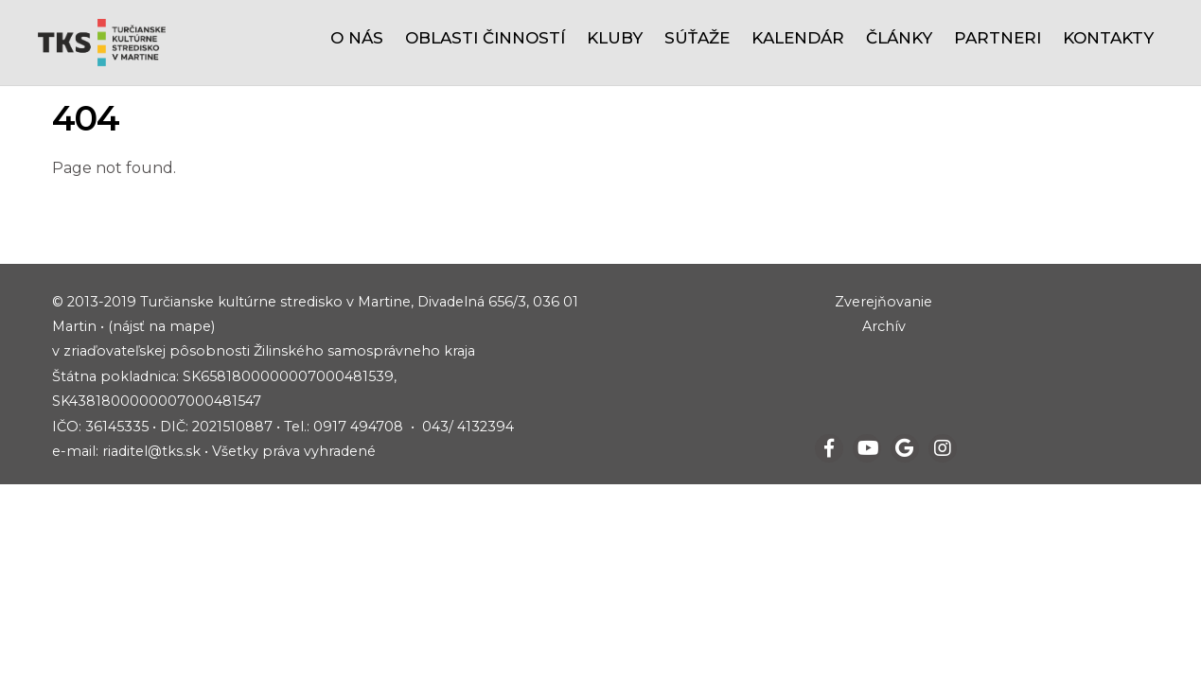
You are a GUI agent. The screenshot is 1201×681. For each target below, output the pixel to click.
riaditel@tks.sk (151, 451)
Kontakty (1108, 37)
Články (899, 37)
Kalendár (797, 37)
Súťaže (697, 37)
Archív (884, 326)
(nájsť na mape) (161, 326)
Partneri (997, 37)
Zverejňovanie (883, 301)
